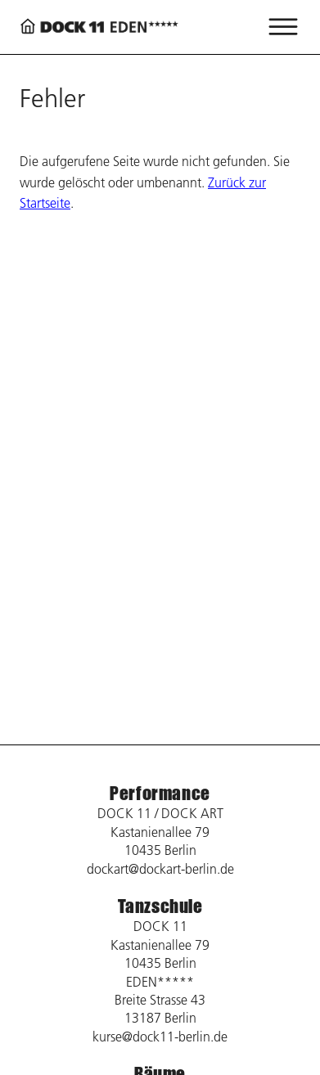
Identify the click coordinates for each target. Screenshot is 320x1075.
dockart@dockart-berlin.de (160, 869)
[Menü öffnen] (283, 27)
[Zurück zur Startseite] (101, 26)
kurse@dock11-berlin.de (160, 1036)
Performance (160, 793)
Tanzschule (160, 906)
